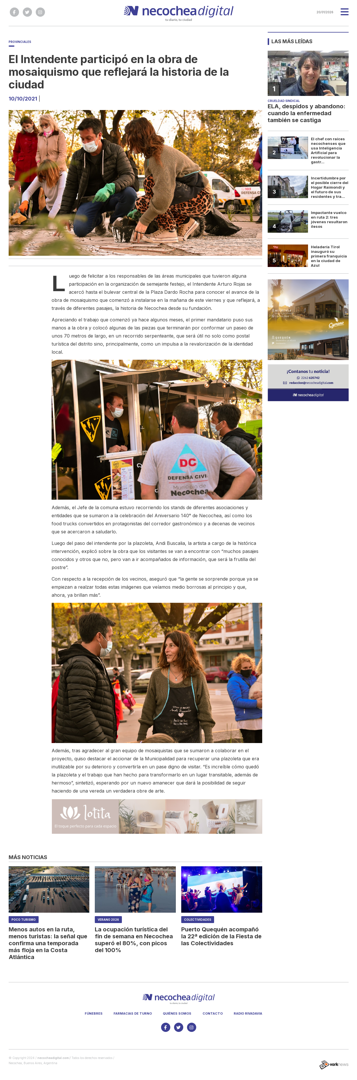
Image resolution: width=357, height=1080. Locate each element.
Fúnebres (94, 1013)
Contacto (213, 1013)
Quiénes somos (177, 1013)
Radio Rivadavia (248, 1013)
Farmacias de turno (133, 1013)
